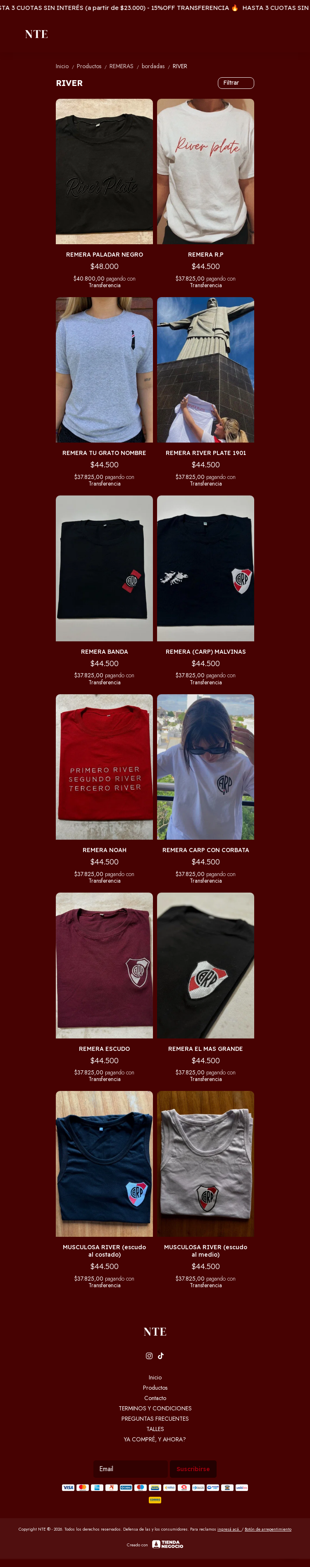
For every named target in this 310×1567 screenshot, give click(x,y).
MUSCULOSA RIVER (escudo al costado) (104, 1250)
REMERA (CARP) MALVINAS (206, 651)
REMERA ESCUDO (104, 1049)
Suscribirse (193, 1469)
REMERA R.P (206, 254)
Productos (93, 66)
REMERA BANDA (104, 651)
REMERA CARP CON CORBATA (205, 850)
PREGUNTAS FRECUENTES (155, 1419)
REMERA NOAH (104, 850)
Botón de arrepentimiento (268, 1529)
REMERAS (126, 66)
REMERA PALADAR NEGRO (104, 254)
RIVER (180, 66)
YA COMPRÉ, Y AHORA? (155, 1439)
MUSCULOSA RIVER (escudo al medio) (205, 1250)
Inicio (66, 66)
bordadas (157, 66)
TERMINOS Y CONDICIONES (155, 1408)
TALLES (155, 1429)
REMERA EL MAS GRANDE (205, 1049)
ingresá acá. (229, 1529)
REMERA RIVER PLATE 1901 (206, 453)
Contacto (155, 1398)
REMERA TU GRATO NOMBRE (104, 453)
